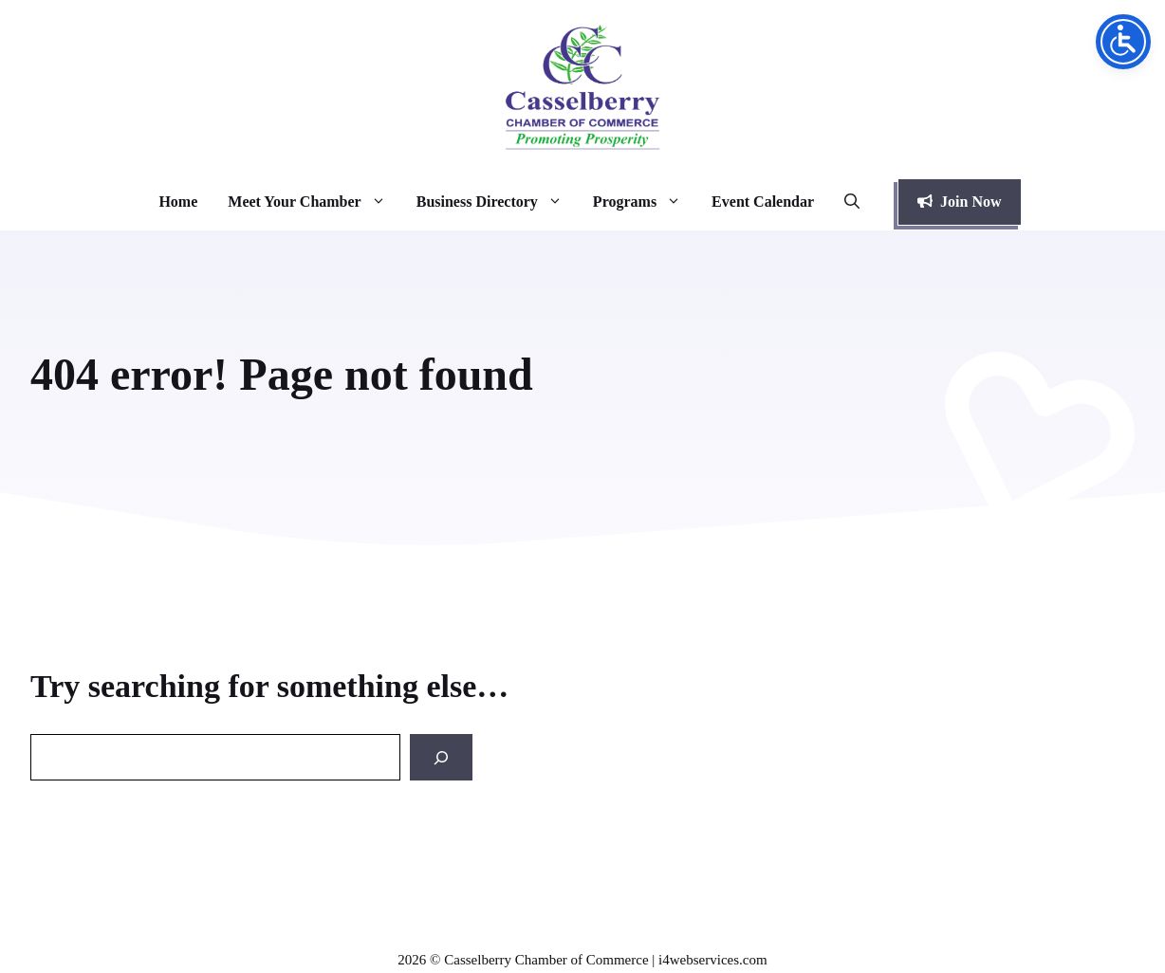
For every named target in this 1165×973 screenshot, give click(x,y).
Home (177, 201)
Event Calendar (763, 201)
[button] (852, 202)
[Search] (441, 757)
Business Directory (497, 202)
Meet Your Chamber (314, 202)
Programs (644, 202)
